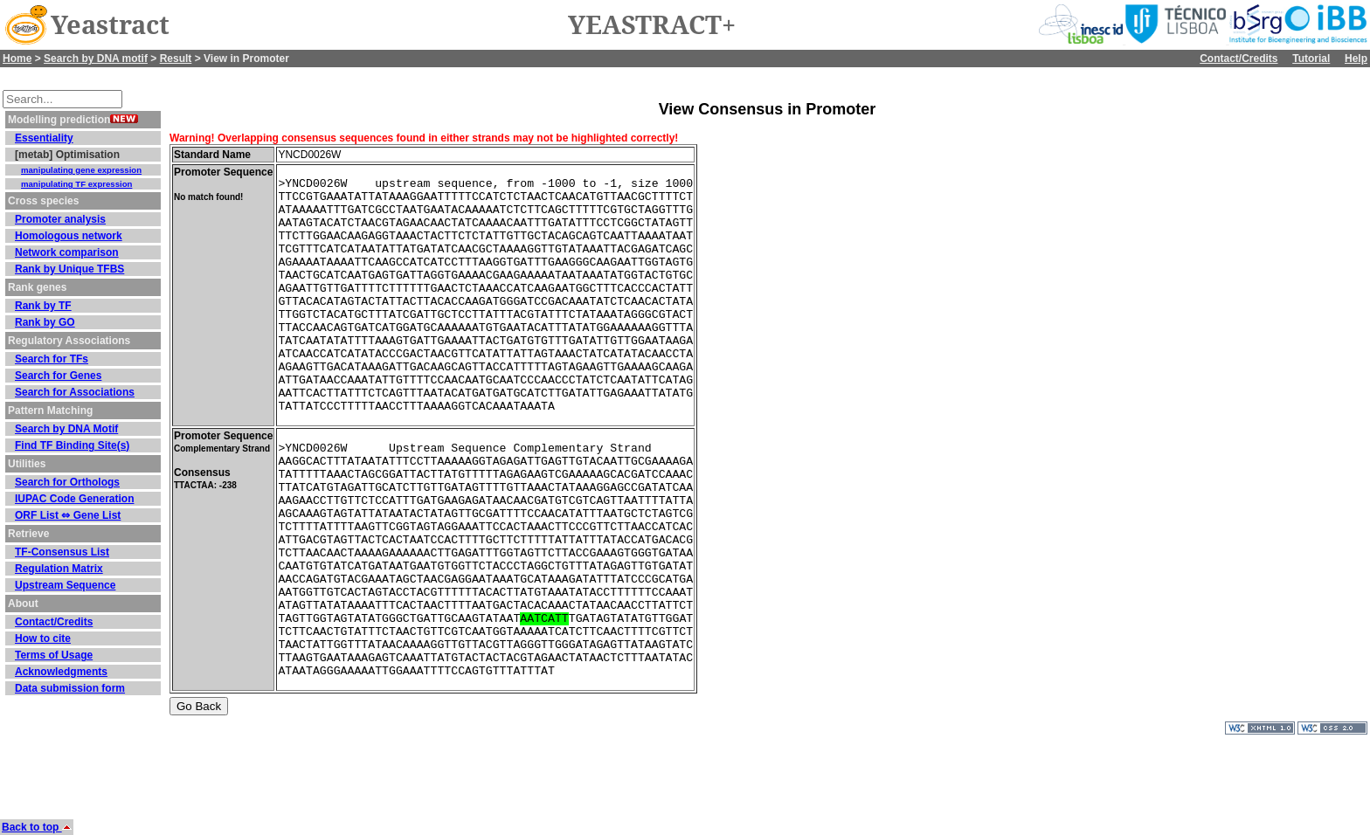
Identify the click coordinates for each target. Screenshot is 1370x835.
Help (1356, 58)
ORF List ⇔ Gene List (68, 515)
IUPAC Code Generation (74, 499)
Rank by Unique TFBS (69, 269)
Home (17, 58)
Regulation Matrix (59, 568)
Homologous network (68, 236)
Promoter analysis (60, 219)
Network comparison (67, 252)
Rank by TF (43, 306)
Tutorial (1311, 58)
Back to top (37, 827)
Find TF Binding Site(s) (72, 445)
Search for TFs (51, 359)
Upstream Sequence (65, 585)
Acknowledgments (61, 672)
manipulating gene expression (81, 170)
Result (176, 58)
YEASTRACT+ (652, 25)
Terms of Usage (54, 655)
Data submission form (70, 688)
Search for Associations (75, 392)
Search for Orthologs (67, 482)
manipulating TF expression (76, 184)
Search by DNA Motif (66, 429)
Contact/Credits (1238, 58)
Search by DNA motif (96, 58)
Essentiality (44, 138)
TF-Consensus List (62, 552)
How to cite (43, 638)
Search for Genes (58, 375)
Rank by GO (45, 322)
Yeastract (110, 25)
